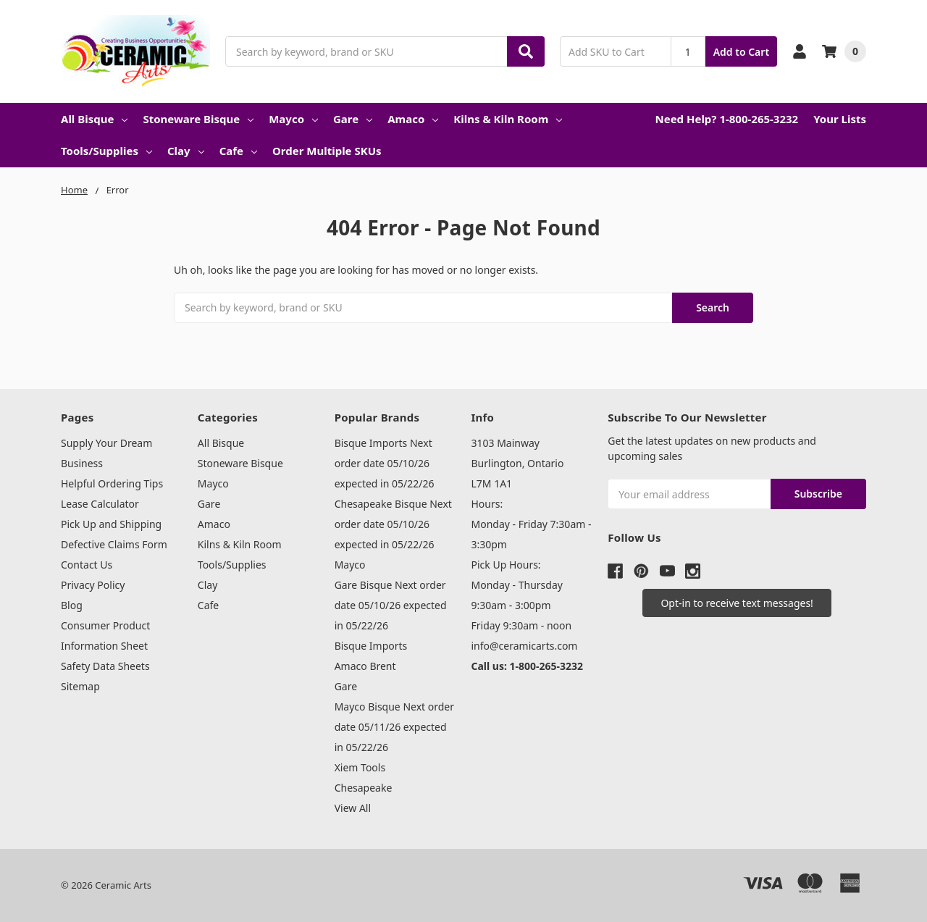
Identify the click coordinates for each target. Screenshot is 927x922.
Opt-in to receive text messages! (736, 603)
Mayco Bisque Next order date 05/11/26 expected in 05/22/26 (394, 727)
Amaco (412, 119)
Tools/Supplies (106, 150)
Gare (352, 119)
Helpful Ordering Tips (112, 483)
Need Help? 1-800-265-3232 (726, 119)
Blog (72, 605)
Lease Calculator (100, 504)
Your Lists (839, 119)
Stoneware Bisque (198, 119)
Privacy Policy (93, 585)
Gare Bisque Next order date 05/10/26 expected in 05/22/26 (391, 605)
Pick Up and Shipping (111, 524)
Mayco (293, 119)
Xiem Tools (360, 767)
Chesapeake (364, 788)
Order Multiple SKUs (327, 150)
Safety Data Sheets (105, 666)
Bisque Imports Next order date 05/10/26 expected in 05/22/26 (385, 463)
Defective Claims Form (114, 544)
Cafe (238, 150)
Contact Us (86, 564)
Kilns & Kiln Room (507, 119)
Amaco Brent (365, 666)
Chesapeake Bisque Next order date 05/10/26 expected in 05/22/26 (393, 524)
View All (353, 808)
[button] (736, 603)
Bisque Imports (371, 646)
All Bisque (94, 119)
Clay (185, 150)
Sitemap (80, 686)
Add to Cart (741, 52)
